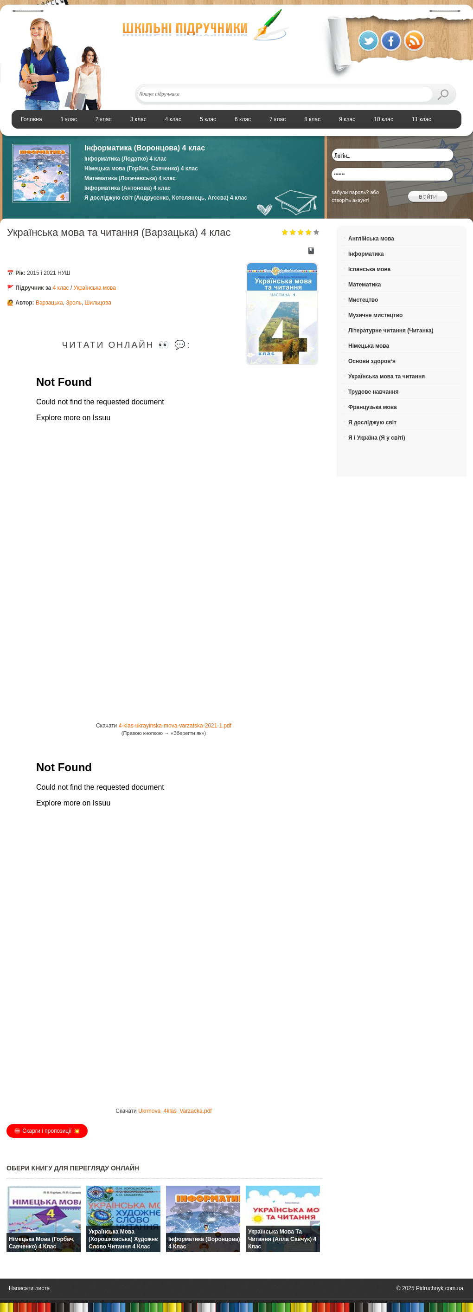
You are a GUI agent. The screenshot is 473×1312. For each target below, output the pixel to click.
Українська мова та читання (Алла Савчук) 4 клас (282, 1239)
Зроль (74, 302)
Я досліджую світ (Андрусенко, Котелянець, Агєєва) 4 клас (165, 198)
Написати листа (29, 1288)
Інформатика (366, 254)
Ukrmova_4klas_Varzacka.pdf (175, 1111)
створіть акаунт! (351, 200)
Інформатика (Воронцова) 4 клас (144, 148)
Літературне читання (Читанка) (391, 330)
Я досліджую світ (372, 422)
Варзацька (49, 302)
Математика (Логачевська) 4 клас (130, 178)
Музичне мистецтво (375, 315)
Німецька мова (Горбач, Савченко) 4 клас (141, 168)
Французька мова (372, 407)
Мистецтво (363, 300)
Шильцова (98, 302)
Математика (364, 284)
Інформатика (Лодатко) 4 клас (125, 159)
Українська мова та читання (386, 376)
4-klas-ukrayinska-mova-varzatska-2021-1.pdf (175, 725)
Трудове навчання (373, 392)
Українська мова (95, 288)
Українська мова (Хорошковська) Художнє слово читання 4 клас (123, 1239)
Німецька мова (368, 346)
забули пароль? (350, 192)
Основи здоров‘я (372, 361)
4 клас (61, 288)
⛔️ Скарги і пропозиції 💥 (47, 1131)
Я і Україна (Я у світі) (376, 438)
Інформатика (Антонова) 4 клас (127, 188)
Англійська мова (371, 238)
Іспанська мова (369, 269)
